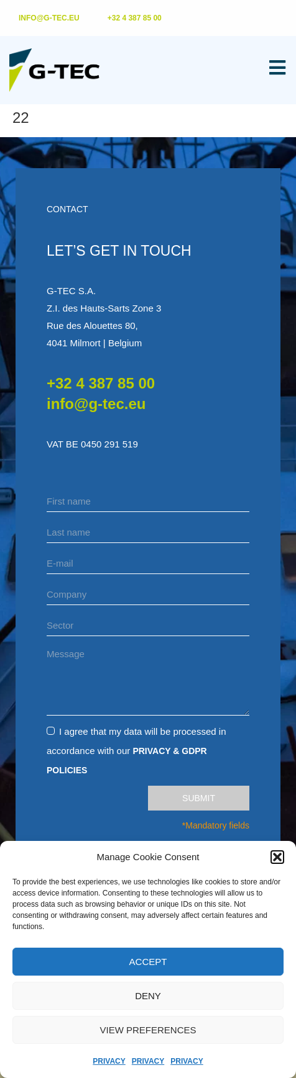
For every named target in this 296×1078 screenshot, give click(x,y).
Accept (148, 961)
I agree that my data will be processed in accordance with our (136, 750)
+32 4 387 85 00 (101, 383)
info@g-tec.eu (96, 403)
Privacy (109, 1061)
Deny (148, 995)
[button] (277, 857)
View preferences (147, 1030)
